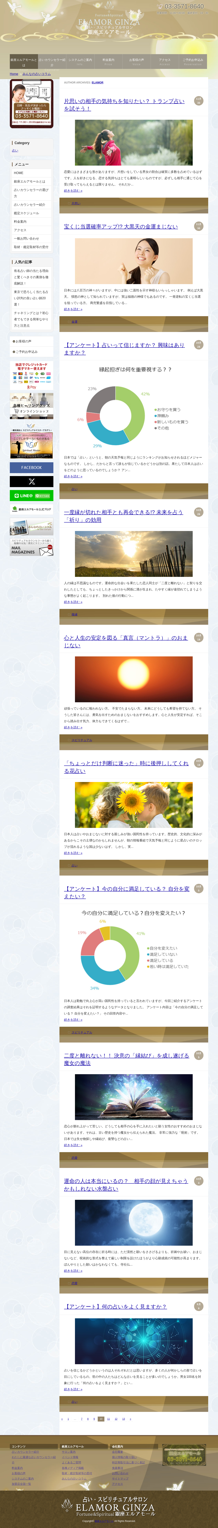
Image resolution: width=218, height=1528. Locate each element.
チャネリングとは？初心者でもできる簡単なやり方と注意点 (31, 319)
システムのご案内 (80, 62)
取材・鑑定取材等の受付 (31, 247)
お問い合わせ (120, 1473)
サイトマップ (120, 1478)
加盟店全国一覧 (21, 1484)
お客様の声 (137, 62)
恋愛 (75, 1157)
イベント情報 (70, 1457)
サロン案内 (69, 1451)
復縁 (75, 614)
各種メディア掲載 (73, 1468)
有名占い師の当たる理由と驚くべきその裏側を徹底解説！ (31, 277)
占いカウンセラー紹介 (52, 63)
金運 (75, 321)
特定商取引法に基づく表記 (128, 1462)
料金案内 (109, 62)
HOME (18, 173)
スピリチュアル (82, 740)
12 (116, 1419)
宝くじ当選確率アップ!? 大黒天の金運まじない (121, 226)
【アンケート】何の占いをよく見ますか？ (115, 1307)
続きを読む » (73, 190)
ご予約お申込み (193, 62)
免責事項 (117, 1468)
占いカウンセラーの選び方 (31, 193)
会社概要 (117, 1451)
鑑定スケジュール (26, 213)
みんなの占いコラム (74, 1478)
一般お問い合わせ (26, 238)
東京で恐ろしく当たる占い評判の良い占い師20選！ (31, 298)
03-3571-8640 (184, 6)
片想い (76, 203)
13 (123, 1419)
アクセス (165, 62)
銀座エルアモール (104, 1521)
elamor (97, 82)
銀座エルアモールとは (24, 63)
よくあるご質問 (71, 1462)
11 (108, 1419)
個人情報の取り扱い (124, 1457)
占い (75, 489)
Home (14, 74)
